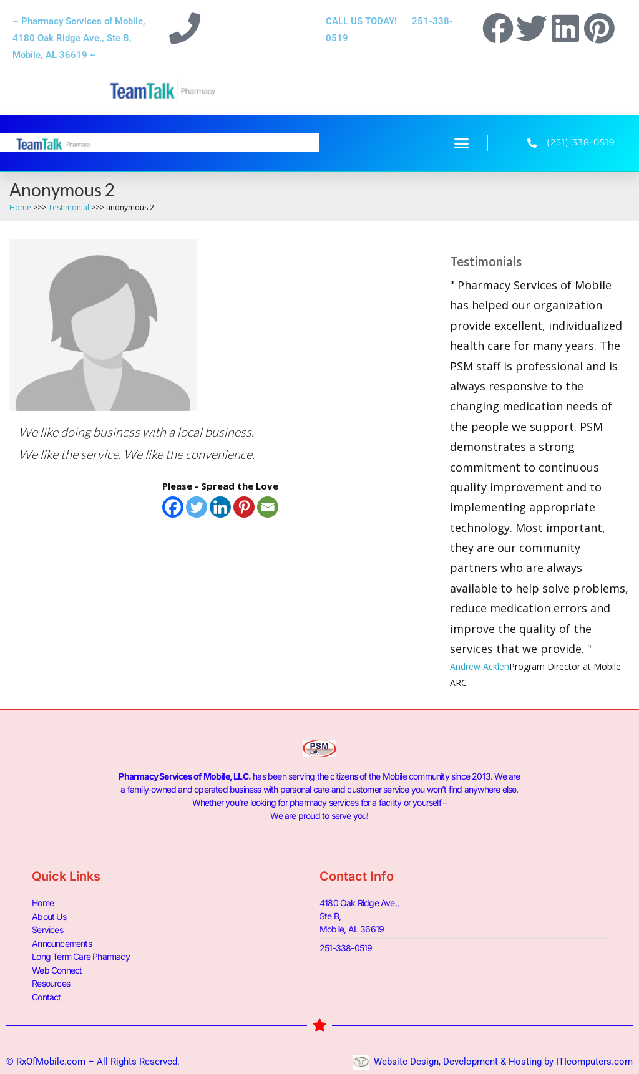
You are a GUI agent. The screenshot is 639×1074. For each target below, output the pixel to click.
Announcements (62, 942)
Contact (46, 994)
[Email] (267, 507)
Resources (51, 981)
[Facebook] (172, 507)
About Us (49, 916)
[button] (462, 143)
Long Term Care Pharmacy (81, 955)
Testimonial (68, 207)
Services (47, 929)
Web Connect (57, 968)
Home (20, 207)
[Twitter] (196, 507)
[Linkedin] (220, 507)
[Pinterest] (244, 507)
